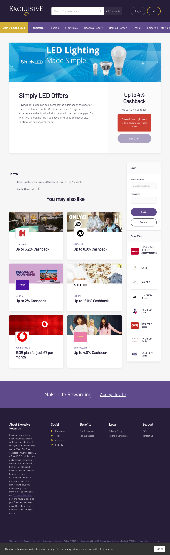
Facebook (58, 431)
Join (154, 11)
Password (135, 194)
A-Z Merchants (113, 11)
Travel (137, 27)
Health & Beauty (93, 27)
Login (138, 11)
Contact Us (147, 435)
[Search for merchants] (74, 11)
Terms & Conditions (118, 435)
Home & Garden (118, 27)
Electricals (71, 27)
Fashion (54, 27)
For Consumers (87, 431)
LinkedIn (57, 445)
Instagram (58, 440)
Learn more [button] (107, 549)
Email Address (137, 179)
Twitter (56, 435)
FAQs (144, 431)
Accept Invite (113, 394)
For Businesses (87, 435)
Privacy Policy (115, 431)
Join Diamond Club (14, 27)
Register (144, 222)
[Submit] (101, 11)
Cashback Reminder (22, 495)
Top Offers (37, 27)
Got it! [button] (160, 549)
